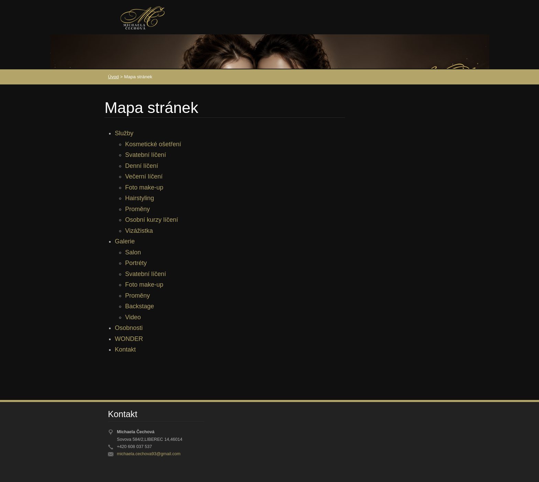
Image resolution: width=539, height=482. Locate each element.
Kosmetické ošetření (153, 144)
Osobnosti (129, 327)
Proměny (137, 209)
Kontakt (125, 349)
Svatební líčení (145, 154)
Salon (133, 252)
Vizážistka (139, 230)
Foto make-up (144, 187)
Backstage (139, 306)
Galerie (125, 241)
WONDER (129, 338)
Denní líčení (141, 165)
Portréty (136, 263)
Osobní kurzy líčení (151, 219)
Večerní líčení (144, 176)
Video (133, 317)
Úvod (113, 76)
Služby (124, 133)
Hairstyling (139, 198)
